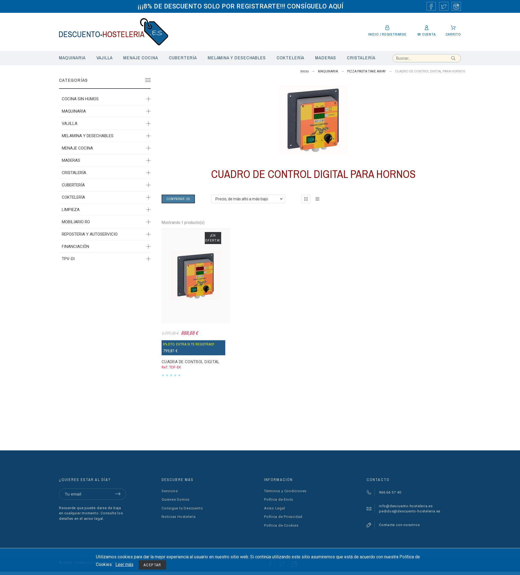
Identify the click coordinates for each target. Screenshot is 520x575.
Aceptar (152, 564)
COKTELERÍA (73, 197)
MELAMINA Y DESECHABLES (87, 135)
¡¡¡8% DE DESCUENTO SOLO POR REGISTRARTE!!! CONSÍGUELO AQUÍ (240, 6)
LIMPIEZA (71, 209)
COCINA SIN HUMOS (80, 98)
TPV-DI (68, 258)
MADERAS (71, 160)
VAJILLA (69, 123)
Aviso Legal (274, 508)
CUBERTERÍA (73, 185)
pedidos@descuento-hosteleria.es (409, 511)
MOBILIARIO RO (76, 221)
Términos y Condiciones (285, 491)
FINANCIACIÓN (75, 246)
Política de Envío (278, 499)
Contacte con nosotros (399, 525)
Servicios (170, 491)
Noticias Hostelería (179, 517)
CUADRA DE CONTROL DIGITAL (191, 361)
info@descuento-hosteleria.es (406, 506)
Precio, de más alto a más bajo (241, 199)
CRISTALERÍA (74, 172)
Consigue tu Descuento (182, 508)
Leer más (124, 564)
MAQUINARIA (74, 111)
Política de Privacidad (283, 517)
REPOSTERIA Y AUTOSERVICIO (90, 234)
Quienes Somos (175, 499)
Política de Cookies (281, 525)
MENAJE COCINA (77, 148)
